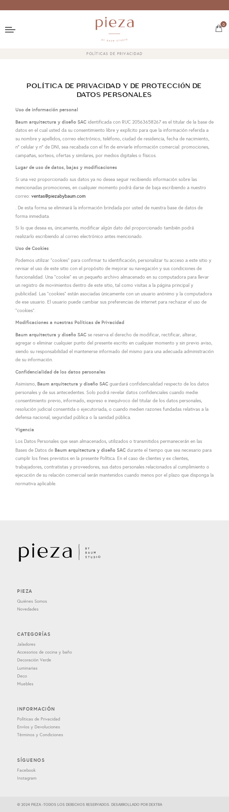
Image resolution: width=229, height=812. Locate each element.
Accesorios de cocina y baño (44, 652)
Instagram (27, 778)
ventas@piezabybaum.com (58, 196)
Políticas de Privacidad (38, 719)
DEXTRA (155, 804)
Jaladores (26, 644)
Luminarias (27, 668)
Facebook (26, 770)
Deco (22, 676)
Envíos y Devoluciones (38, 727)
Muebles (25, 684)
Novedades (28, 609)
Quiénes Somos (32, 601)
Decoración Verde (34, 660)
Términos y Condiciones (40, 735)
